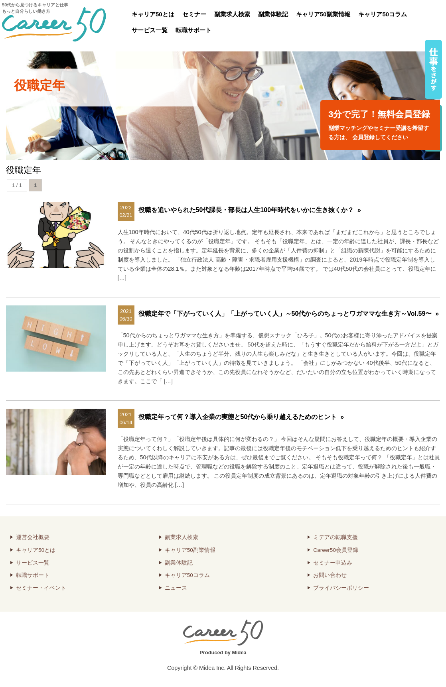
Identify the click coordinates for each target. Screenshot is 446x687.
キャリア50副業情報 (323, 14)
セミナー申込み (332, 563)
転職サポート (193, 30)
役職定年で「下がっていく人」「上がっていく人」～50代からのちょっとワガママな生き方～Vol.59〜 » (288, 313)
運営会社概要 (32, 537)
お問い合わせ (330, 575)
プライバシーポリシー (341, 588)
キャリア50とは (153, 14)
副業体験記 (273, 14)
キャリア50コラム (382, 14)
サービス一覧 (150, 30)
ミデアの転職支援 (335, 537)
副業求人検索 (232, 14)
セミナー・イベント (41, 588)
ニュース (176, 588)
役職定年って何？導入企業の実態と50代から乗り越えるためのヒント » (241, 416)
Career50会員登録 (335, 550)
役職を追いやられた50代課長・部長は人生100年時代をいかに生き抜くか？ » (249, 210)
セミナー (194, 14)
